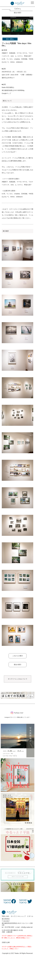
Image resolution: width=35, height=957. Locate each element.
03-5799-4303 (9, 927)
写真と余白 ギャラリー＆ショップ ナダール (17, 916)
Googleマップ (6, 93)
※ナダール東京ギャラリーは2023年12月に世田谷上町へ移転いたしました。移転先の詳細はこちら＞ (17, 937)
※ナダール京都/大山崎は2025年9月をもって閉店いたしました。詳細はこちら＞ (17, 947)
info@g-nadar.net (26, 927)
